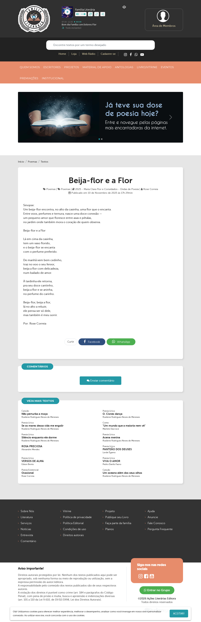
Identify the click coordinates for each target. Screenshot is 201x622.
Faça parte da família (118, 523)
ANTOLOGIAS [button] (124, 67)
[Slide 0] (99, 139)
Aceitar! (179, 613)
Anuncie (153, 517)
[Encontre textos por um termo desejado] (100, 45)
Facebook (92, 341)
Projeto (110, 511)
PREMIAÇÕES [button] (29, 78)
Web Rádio (88, 53)
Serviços (26, 523)
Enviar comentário (100, 380)
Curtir (70, 341)
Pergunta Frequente (160, 529)
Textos (44, 161)
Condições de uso (74, 529)
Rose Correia (149, 189)
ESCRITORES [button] (52, 67)
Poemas (32, 161)
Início (21, 161)
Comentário (28, 541)
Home (62, 53)
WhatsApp (121, 341)
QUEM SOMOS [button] (30, 67)
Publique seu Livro (117, 517)
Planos (109, 529)
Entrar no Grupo (157, 590)
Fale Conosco (156, 523)
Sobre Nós (27, 511)
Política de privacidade (77, 517)
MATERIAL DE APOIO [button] (97, 67)
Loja (74, 53)
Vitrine (67, 511)
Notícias (26, 529)
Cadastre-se (108, 53)
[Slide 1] (101, 139)
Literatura (27, 517)
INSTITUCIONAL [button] (53, 78)
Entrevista (27, 535)
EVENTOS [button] (167, 67)
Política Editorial (73, 523)
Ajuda (151, 511)
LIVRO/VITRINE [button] (147, 67)
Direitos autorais (73, 535)
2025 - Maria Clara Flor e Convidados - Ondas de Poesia (105, 189)
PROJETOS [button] (71, 67)
